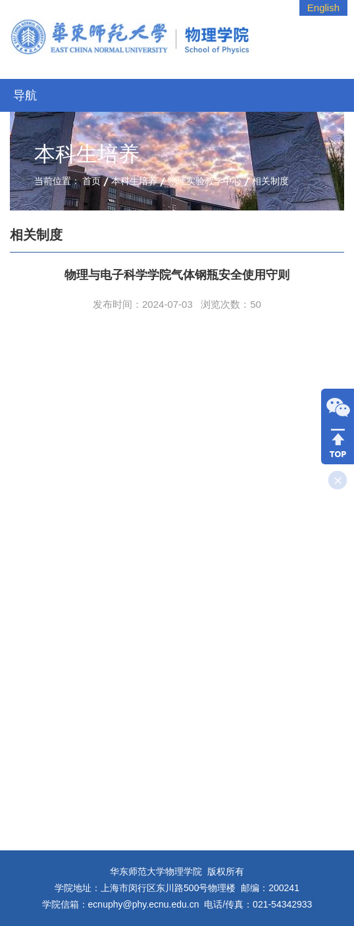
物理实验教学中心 (204, 181)
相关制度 (270, 181)
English (323, 7)
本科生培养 (134, 181)
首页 (91, 181)
